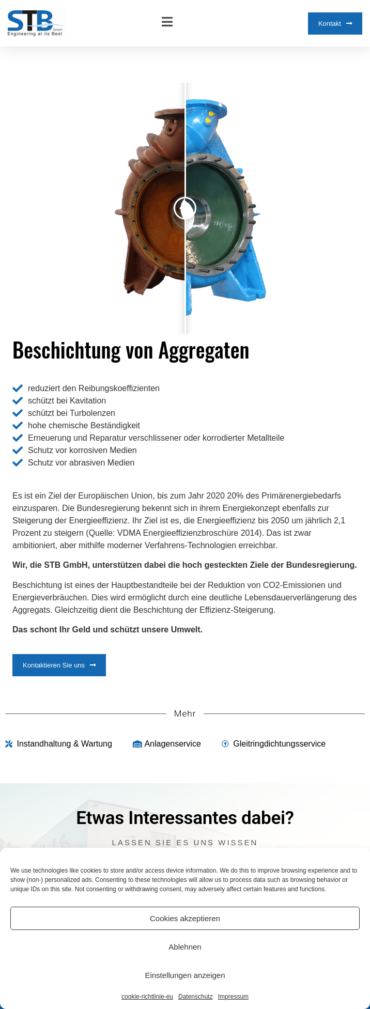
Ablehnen (184, 946)
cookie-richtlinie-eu (147, 996)
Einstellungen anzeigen (185, 975)
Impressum (233, 996)
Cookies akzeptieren (185, 918)
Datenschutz (195, 996)
